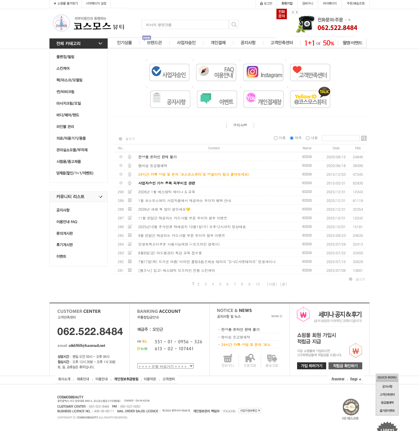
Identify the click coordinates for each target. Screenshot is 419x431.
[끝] (283, 283)
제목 (296, 137)
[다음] (272, 283)
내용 (312, 137)
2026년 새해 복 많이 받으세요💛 (164, 209)
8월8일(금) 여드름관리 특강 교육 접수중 (170, 252)
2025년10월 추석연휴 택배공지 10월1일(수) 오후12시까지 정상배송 (192, 226)
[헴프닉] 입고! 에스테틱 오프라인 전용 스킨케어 (176, 270)
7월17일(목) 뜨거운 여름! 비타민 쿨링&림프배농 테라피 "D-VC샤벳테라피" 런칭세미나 (207, 261)
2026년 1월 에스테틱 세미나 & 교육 (166, 191)
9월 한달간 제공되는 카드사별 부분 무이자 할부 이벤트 (181, 235)
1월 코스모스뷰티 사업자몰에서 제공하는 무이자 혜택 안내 (184, 200)
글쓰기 (130, 139)
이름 (280, 137)
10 (258, 283)
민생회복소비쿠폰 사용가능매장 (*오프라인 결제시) (179, 244)
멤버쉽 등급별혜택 (152, 165)
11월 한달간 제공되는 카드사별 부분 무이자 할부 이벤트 (182, 217)
